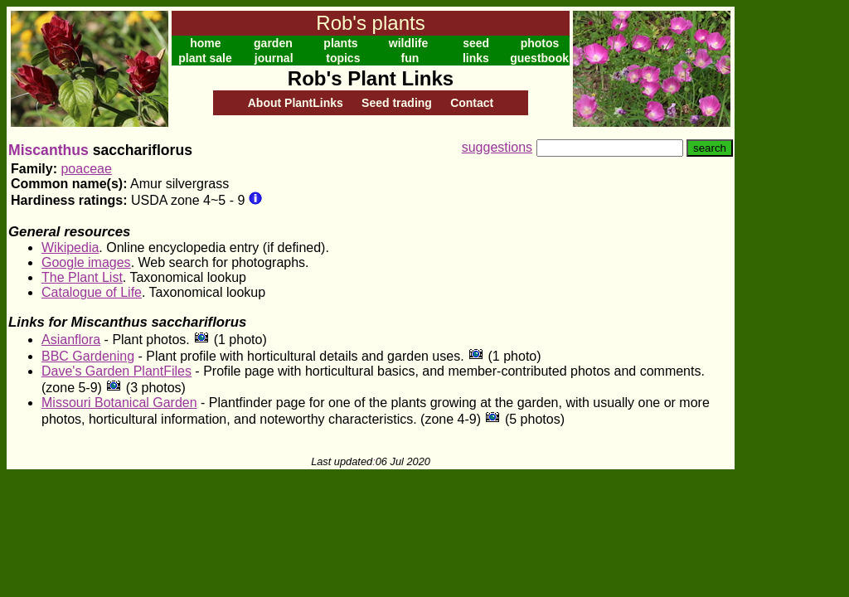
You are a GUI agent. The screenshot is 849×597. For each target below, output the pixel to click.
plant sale (205, 58)
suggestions (497, 147)
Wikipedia (70, 247)
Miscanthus (48, 150)
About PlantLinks (295, 102)
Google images (86, 262)
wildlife (408, 43)
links (476, 58)
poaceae (86, 169)
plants (340, 43)
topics (343, 58)
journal (274, 58)
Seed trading (396, 102)
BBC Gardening (87, 356)
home (205, 43)
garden (273, 43)
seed (476, 43)
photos (540, 43)
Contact (471, 102)
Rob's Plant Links (371, 78)
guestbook (539, 58)
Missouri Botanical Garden (119, 403)
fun (410, 58)
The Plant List (82, 277)
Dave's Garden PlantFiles (116, 371)
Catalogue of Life (91, 292)
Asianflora (70, 339)
